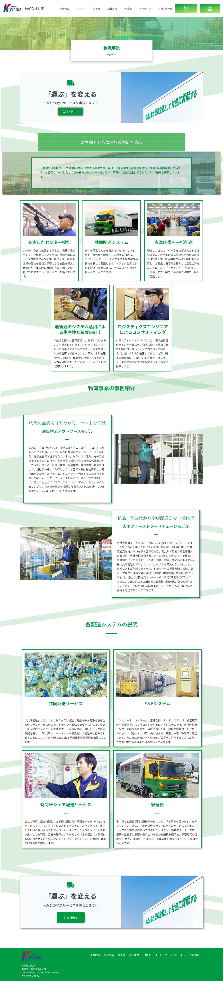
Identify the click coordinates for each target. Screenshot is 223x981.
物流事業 (81, 8)
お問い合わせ (165, 8)
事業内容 (64, 8)
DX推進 (128, 8)
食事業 (96, 8)
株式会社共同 (34, 8)
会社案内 (112, 8)
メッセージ (145, 8)
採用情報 (194, 955)
